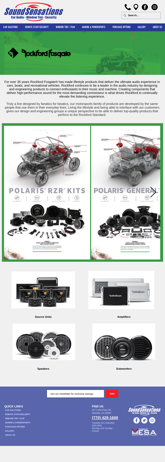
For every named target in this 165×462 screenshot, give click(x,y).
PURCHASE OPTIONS (15, 427)
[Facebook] (145, 7)
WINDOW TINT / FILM (14, 418)
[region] (43, 290)
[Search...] (141, 15)
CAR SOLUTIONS (13, 410)
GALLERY (9, 431)
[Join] (111, 394)
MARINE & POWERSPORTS (17, 423)
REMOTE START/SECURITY (17, 414)
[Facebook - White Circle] (136, 420)
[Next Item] (153, 193)
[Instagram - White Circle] (152, 420)
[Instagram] (154, 7)
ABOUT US (10, 435)
